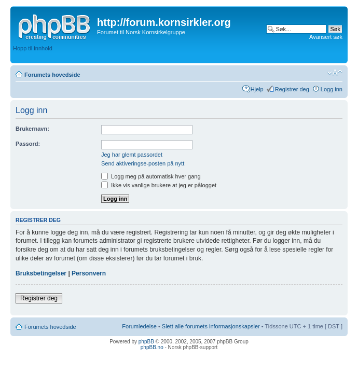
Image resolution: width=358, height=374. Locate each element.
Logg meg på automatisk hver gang (151, 176)
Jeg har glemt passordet (131, 154)
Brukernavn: (32, 129)
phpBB (146, 341)
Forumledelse (139, 326)
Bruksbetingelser (41, 273)
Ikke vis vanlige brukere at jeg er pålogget (158, 185)
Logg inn (331, 89)
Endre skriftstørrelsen (334, 72)
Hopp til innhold (32, 48)
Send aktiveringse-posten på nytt (142, 163)
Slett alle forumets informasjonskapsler (211, 326)
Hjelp (257, 89)
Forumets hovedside (52, 75)
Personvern (89, 273)
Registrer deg (292, 89)
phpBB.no (152, 347)
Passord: (28, 144)
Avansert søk (325, 37)
